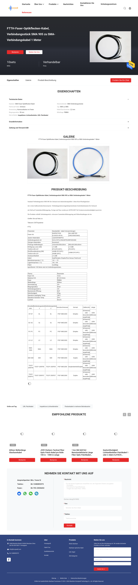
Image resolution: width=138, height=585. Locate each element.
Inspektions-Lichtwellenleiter (49, 406)
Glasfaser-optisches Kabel (76, 548)
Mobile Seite (63, 578)
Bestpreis (15, 52)
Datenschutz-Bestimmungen (78, 578)
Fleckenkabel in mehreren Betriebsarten (77, 406)
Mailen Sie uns (34, 52)
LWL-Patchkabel (28, 406)
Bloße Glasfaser (73, 543)
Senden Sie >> (101, 569)
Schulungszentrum (108, 4)
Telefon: (67, 514)
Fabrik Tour (47, 547)
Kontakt (69, 525)
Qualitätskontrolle (49, 551)
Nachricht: (68, 479)
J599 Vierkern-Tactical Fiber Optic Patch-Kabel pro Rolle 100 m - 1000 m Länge (52, 452)
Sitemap (54, 578)
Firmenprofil (47, 543)
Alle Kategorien (73, 556)
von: (66, 503)
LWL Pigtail (72, 552)
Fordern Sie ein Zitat (120, 80)
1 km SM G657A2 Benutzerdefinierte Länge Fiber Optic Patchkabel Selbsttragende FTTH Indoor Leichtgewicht (83, 455)
